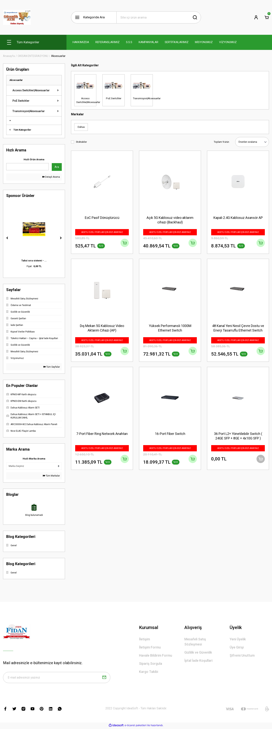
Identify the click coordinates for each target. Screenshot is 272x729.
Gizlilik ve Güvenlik (198, 652)
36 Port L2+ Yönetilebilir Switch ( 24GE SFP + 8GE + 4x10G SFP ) (238, 438)
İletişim (144, 639)
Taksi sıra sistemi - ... (34, 260)
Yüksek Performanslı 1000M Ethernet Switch (170, 329)
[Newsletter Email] (56, 678)
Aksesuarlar (58, 55)
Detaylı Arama (51, 177)
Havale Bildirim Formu (155, 655)
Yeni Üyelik (238, 639)
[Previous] (7, 238)
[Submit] (104, 678)
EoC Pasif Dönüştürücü (102, 217)
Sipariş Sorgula (150, 663)
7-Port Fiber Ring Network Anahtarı (102, 436)
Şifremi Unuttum (242, 655)
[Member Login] (256, 17)
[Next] (61, 238)
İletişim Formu (150, 647)
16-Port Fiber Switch (170, 436)
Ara (57, 166)
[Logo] (17, 17)
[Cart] (266, 17)
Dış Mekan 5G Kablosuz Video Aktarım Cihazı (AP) (102, 329)
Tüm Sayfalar (51, 367)
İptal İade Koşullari (198, 660)
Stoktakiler (81, 142)
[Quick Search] (27, 166)
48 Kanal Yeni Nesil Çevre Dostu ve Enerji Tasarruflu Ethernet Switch (238, 329)
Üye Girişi (237, 647)
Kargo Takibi (148, 672)
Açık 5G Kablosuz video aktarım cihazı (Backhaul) (170, 219)
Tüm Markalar (51, 475)
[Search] (158, 17)
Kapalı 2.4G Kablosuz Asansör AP (238, 217)
